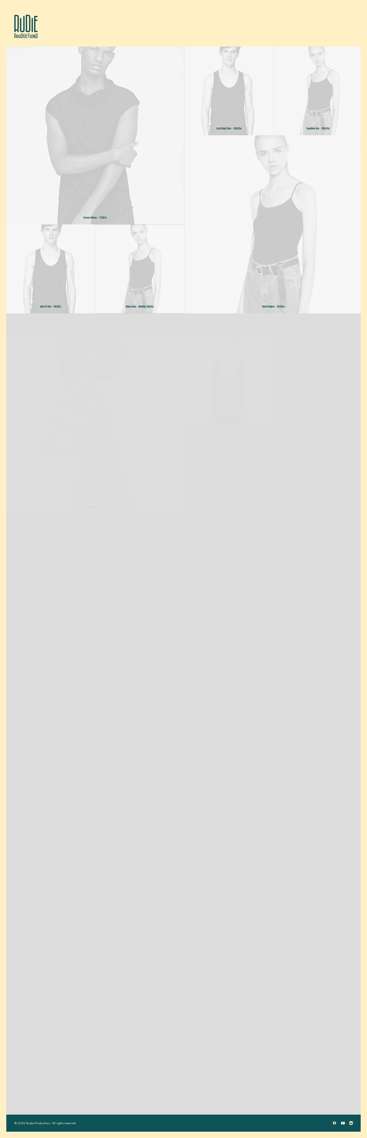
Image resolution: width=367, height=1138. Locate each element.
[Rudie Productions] (26, 26)
